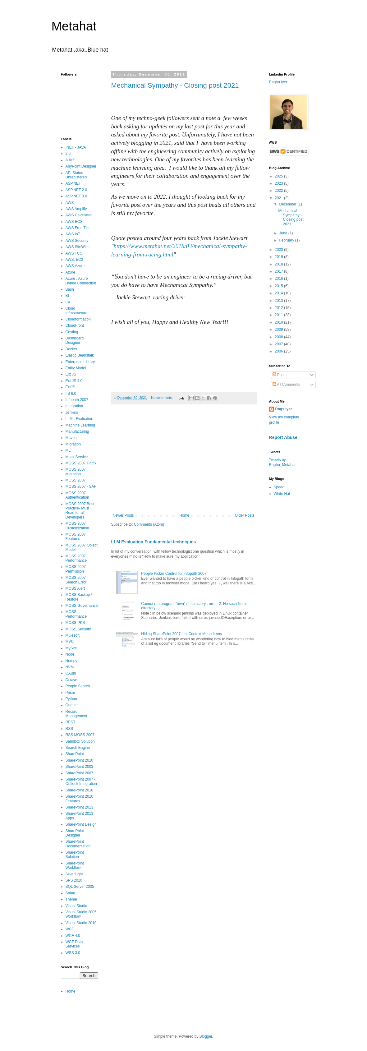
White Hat (282, 493)
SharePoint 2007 (79, 773)
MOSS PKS (75, 622)
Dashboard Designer (75, 340)
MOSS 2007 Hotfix (81, 463)
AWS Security (77, 240)
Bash (70, 289)
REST (71, 722)
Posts (280, 375)
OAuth (71, 673)
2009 (279, 329)
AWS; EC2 (74, 259)
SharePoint (75, 754)
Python (71, 699)
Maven (71, 438)
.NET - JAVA (76, 147)
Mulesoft (73, 635)
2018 (279, 264)
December (288, 204)
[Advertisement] (183, 461)
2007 (279, 344)
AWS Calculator (79, 215)
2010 (279, 322)
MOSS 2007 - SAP (81, 486)
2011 (279, 315)
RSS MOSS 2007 (80, 735)
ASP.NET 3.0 (76, 196)
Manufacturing (77, 431)
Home (184, 515)
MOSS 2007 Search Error (76, 579)
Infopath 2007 (77, 400)
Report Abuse (283, 437)
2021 (279, 198)
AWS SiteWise (78, 247)
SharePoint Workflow (75, 865)
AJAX (70, 160)
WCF (70, 929)
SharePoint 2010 (79, 760)
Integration (74, 406)
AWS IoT (73, 234)
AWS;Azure (75, 266)
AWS (70, 203)
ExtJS (70, 387)
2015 (279, 286)
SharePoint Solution (75, 854)
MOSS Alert (75, 588)
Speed (279, 487)
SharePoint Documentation (78, 843)
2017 (279, 271)
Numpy (71, 661)
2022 (279, 190)
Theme (71, 899)
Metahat (74, 26)
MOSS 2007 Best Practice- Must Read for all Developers (80, 510)
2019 (279, 257)
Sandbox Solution (80, 741)
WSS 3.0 (73, 953)
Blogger (206, 1036)
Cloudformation (78, 319)
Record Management (76, 713)
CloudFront (75, 325)
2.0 (68, 153)
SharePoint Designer (75, 833)
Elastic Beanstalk (80, 355)
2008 (279, 337)
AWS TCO (74, 253)
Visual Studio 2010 (81, 923)
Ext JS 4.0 (74, 381)
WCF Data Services (74, 944)
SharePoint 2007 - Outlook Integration (81, 781)
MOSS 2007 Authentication (77, 495)
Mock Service (77, 457)
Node (70, 654)
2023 (279, 183)
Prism (70, 692)
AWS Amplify (76, 209)
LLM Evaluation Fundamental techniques (153, 541)
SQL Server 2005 (80, 886)
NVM (70, 667)
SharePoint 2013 (79, 807)
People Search (78, 686)
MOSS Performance (76, 614)
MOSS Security (78, 629)
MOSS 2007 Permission (76, 569)
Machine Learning (80, 425)
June (283, 233)
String (70, 893)
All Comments (286, 384)
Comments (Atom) (149, 524)
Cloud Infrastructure (77, 310)
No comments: (162, 397)
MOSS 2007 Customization (77, 525)
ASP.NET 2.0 (76, 190)
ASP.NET (73, 183)
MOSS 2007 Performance (76, 558)
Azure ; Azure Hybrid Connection (81, 280)
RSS (69, 728)
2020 (279, 249)
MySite (71, 648)
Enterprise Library (80, 362)
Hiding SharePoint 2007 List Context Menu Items (181, 634)
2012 (279, 308)
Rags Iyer (283, 409)
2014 (279, 293)
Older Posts (245, 515)
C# (68, 302)
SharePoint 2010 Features (79, 798)
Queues (72, 705)
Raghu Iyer (278, 82)
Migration (73, 444)
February (287, 240)
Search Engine (78, 747)
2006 (279, 351)
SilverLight (74, 874)
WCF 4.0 (73, 935)
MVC (70, 641)
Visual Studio (76, 906)
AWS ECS (74, 221)
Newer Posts (123, 515)
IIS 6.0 (71, 393)
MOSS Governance (82, 605)
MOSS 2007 (76, 480)
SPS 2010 (74, 880)
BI (67, 295)
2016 (279, 278)
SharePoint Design (81, 824)
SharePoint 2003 (79, 766)
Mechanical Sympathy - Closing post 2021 (175, 85)
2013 (279, 300)
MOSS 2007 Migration (76, 471)
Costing (72, 332)
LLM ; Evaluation (79, 419)
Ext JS (71, 374)
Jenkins (72, 412)
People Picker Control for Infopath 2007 (173, 573)
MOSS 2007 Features (76, 536)
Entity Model (76, 368)
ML (68, 450)
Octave (71, 680)
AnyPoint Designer (81, 166)
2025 (279, 176)
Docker (71, 349)
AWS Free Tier (78, 228)
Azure (70, 272)
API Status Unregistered (76, 175)
